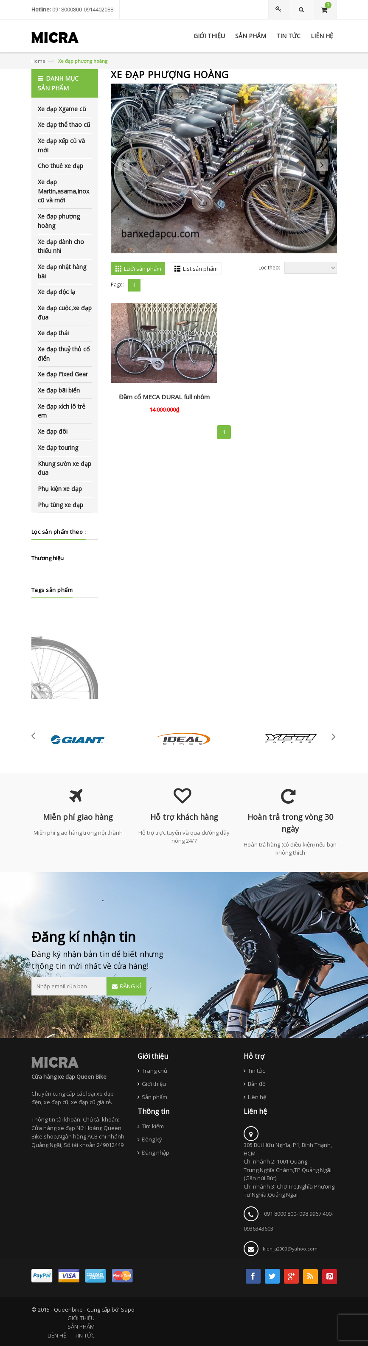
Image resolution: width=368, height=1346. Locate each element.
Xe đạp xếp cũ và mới (61, 145)
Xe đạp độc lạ (56, 292)
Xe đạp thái (53, 333)
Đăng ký (152, 1139)
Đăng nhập (155, 1152)
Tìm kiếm (153, 1126)
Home (38, 61)
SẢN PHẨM (81, 1326)
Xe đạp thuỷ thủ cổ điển (64, 353)
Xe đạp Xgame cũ (62, 109)
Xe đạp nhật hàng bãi (62, 271)
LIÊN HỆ (57, 1335)
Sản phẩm (154, 1097)
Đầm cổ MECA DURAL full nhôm (164, 397)
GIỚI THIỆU (81, 1318)
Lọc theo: (269, 267)
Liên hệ (257, 1097)
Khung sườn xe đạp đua (64, 468)
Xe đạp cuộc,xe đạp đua (65, 312)
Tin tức (256, 1070)
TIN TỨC (85, 1335)
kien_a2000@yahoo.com (290, 1248)
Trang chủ (154, 1070)
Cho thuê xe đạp (60, 166)
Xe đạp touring (58, 447)
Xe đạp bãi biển (59, 390)
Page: (117, 284)
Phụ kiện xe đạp (60, 489)
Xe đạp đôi (52, 431)
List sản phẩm (200, 268)
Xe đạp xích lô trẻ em (61, 411)
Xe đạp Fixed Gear (63, 374)
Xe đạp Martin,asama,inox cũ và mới (63, 191)
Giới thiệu (154, 1084)
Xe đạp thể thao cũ (64, 125)
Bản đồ (257, 1084)
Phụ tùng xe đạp (60, 505)
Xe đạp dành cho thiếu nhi (61, 246)
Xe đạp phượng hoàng (59, 221)
